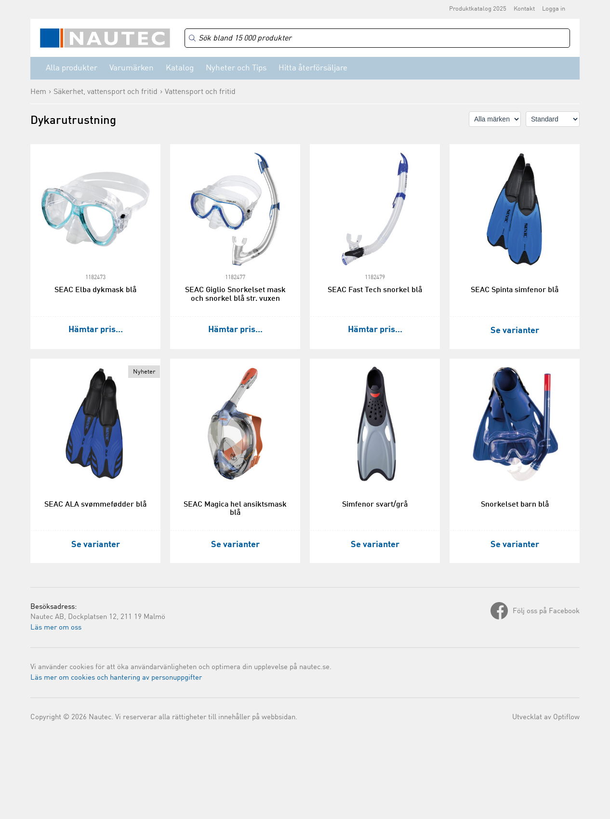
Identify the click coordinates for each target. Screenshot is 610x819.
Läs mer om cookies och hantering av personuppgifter (116, 678)
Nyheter (144, 372)
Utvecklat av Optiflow (546, 717)
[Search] (377, 38)
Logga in (553, 9)
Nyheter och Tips (236, 68)
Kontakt (524, 9)
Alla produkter (71, 68)
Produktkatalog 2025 (477, 9)
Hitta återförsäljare (312, 68)
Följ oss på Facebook (546, 611)
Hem (38, 92)
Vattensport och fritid (200, 92)
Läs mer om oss (55, 627)
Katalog (180, 68)
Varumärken (131, 68)
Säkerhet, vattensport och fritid (105, 92)
